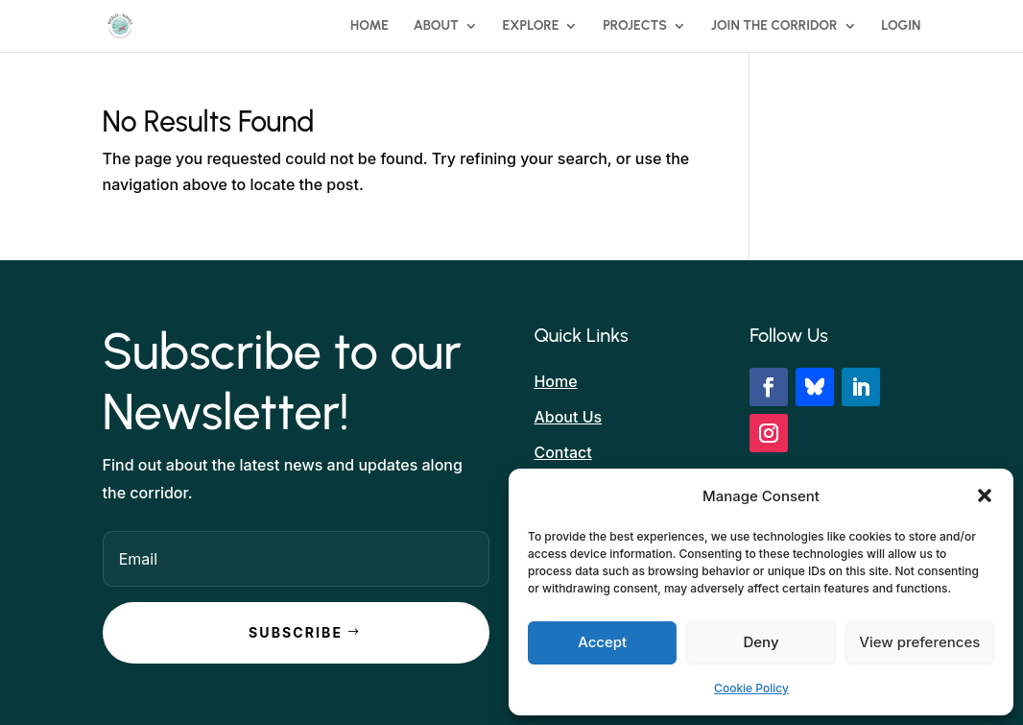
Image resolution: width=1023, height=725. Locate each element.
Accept (602, 642)
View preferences (919, 642)
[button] (984, 495)
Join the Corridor (774, 26)
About (436, 26)
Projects (635, 26)
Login (900, 26)
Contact (562, 452)
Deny (760, 642)
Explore (531, 26)
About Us (568, 416)
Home (369, 26)
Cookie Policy (751, 688)
